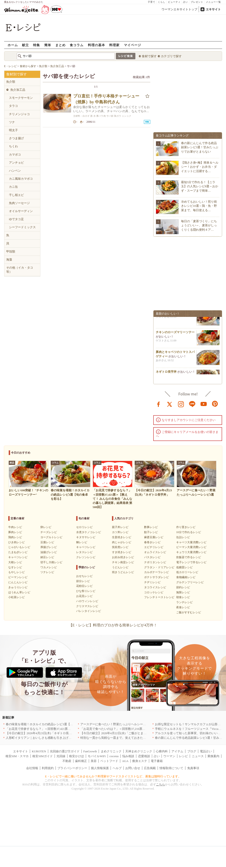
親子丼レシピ (120, 527)
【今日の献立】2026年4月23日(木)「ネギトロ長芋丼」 (42, 733)
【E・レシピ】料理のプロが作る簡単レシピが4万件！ (113, 625)
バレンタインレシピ (88, 611)
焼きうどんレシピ (123, 572)
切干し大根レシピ (51, 562)
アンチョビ (16, 162)
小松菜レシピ (16, 597)
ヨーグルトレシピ (51, 537)
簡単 (47, 45)
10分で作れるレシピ (188, 532)
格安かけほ (76, 756)
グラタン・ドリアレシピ (159, 567)
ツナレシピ (47, 572)
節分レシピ (83, 581)
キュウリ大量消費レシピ (191, 552)
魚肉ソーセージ (19, 203)
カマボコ (15, 154)
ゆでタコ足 (16, 219)
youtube (203, 403)
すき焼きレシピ (121, 552)
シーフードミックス (22, 227)
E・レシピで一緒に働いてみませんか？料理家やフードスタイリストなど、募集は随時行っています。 (113, 776)
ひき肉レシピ (16, 542)
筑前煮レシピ (120, 547)
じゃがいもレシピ (19, 547)
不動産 (66, 761)
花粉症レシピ (84, 586)
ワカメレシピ (48, 567)
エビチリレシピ (153, 547)
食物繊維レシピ (185, 577)
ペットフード (109, 761)
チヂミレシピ (152, 582)
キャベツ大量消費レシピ (191, 542)
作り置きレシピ (185, 527)
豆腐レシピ (47, 542)
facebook (158, 403)
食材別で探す (16, 74)
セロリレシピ (84, 527)
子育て (151, 2)
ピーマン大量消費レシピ (191, 547)
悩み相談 (128, 756)
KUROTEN (39, 751)
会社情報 (32, 768)
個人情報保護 (100, 768)
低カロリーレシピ (187, 572)
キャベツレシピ (18, 557)
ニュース (198, 756)
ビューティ (174, 2)
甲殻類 (10, 251)
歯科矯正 (81, 761)
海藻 (9, 259)
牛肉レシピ (15, 527)
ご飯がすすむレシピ (188, 612)
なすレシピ (15, 567)
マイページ (132, 45)
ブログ (191, 751)
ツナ (12, 122)
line (192, 403)
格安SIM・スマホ (17, 756)
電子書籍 (157, 761)
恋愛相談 (144, 756)
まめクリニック (111, 751)
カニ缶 (13, 186)
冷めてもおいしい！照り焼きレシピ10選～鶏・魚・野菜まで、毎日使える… (199, 206)
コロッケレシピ (153, 592)
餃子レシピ (151, 532)
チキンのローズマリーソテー (175, 334)
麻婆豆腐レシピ (153, 537)
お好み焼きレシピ (123, 557)
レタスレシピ (84, 552)
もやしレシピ (16, 572)
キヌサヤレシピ (85, 537)
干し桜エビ (16, 195)
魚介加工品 (17, 89)
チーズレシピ (48, 532)
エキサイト (213, 9)
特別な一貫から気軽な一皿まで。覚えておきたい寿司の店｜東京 (123, 737)
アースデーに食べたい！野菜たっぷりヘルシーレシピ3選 (118, 724)
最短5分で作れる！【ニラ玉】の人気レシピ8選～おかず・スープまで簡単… (199, 186)
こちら (160, 784)
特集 (36, 45)
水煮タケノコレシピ (88, 532)
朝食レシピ (183, 597)
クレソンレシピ (85, 557)
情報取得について (171, 768)
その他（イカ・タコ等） (19, 269)
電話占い (206, 751)
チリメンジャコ (19, 114)
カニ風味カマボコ (21, 178)
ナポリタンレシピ (155, 562)
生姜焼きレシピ (121, 537)
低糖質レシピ (184, 567)
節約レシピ (183, 587)
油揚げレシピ (48, 552)
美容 (94, 761)
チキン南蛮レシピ (123, 562)
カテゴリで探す (171, 56)
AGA (125, 761)
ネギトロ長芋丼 (166, 373)
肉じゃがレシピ (121, 542)
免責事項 (193, 768)
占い (185, 2)
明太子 (13, 130)
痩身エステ (139, 761)
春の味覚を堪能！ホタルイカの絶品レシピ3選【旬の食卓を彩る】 (50, 724)
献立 (25, 45)
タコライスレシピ (155, 587)
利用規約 (48, 768)
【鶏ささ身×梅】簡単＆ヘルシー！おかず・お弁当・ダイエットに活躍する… (199, 167)
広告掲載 (150, 768)
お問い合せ (132, 768)
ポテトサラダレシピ (156, 577)
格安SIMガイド (42, 756)
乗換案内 (213, 756)
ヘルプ (117, 768)
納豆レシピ (47, 557)
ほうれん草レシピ (19, 592)
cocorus (114, 756)
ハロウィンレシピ (87, 601)
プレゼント (197, 2)
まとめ (60, 45)
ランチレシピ (184, 602)
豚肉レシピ (15, 532)
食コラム (77, 45)
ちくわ (13, 146)
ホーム (13, 45)
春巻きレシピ (152, 542)
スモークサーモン (21, 97)
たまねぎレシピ (18, 552)
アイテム (177, 751)
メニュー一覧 (213, 2)
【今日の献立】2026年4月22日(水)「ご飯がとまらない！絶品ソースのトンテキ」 (134, 733)
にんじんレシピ (18, 582)
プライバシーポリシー (72, 768)
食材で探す (149, 56)
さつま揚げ (16, 138)
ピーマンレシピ (18, 577)
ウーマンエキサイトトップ (179, 9)
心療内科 (162, 751)
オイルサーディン (21, 211)
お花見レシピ (84, 596)
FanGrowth (90, 751)
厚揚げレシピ (48, 547)
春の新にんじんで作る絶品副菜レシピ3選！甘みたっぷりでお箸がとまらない (199, 147)
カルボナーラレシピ (156, 572)
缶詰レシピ (183, 537)
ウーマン (169, 756)
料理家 (114, 45)
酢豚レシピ (151, 527)
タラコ (13, 106)
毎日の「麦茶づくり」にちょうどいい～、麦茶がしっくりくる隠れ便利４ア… (199, 225)
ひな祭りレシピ (85, 591)
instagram (181, 403)
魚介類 (10, 81)
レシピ (183, 756)
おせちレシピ (84, 576)
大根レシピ (15, 562)
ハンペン (15, 170)
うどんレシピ (120, 567)
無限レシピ (183, 592)
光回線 (60, 756)
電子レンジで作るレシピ (191, 562)
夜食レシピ (183, 607)
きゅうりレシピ (18, 587)
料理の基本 (96, 45)
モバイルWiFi (97, 756)
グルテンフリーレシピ (190, 582)
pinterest (215, 403)
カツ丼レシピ (120, 532)
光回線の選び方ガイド (65, 751)
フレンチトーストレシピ (159, 597)
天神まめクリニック (138, 751)
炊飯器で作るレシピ (188, 557)
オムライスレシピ (155, 552)
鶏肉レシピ (15, 537)
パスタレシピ (152, 557)
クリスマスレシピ (87, 606)
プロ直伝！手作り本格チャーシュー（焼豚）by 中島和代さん (106, 99)
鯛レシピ (81, 542)
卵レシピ (45, 527)
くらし (161, 2)
